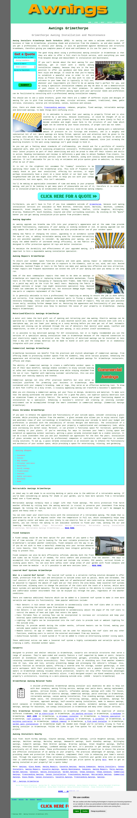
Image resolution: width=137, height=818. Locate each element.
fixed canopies (65, 543)
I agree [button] (77, 811)
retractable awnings (40, 696)
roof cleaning (34, 719)
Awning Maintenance (70, 769)
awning (79, 41)
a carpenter (99, 719)
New (27, 799)
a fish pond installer (96, 721)
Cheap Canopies (87, 772)
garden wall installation (25, 724)
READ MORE (69, 528)
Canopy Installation (56, 774)
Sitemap (14, 799)
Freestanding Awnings (32, 774)
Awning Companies (87, 767)
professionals (70, 757)
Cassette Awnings (68, 767)
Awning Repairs (50, 767)
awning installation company (82, 94)
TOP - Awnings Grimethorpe (26, 781)
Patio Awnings (116, 769)
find (20, 739)
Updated (32, 799)
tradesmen (28, 714)
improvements (55, 711)
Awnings (22, 767)
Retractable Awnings (101, 774)
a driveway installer (68, 716)
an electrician (46, 714)
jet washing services (82, 714)
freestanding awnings (54, 107)
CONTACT (110, 22)
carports (78, 653)
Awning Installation (50, 772)
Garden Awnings (20, 772)
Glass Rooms (34, 767)
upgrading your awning (71, 239)
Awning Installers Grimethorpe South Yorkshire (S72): (41, 41)
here (104, 760)
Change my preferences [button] (98, 811)
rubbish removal (59, 721)
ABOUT (103, 22)
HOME (89, 22)
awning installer (91, 53)
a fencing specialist (109, 716)
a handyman (116, 714)
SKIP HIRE (32, 716)
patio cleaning (66, 719)
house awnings (55, 704)
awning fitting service (63, 688)
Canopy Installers (45, 777)
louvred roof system (62, 575)
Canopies (86, 769)
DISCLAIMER (119, 22)
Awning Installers (107, 767)
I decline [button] (84, 811)
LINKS (96, 22)
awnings (49, 134)
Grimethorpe (95, 204)
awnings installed (112, 747)
